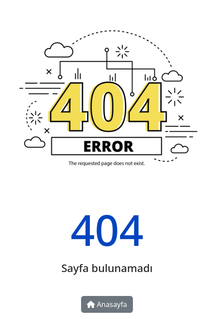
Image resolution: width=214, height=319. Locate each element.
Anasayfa (107, 304)
